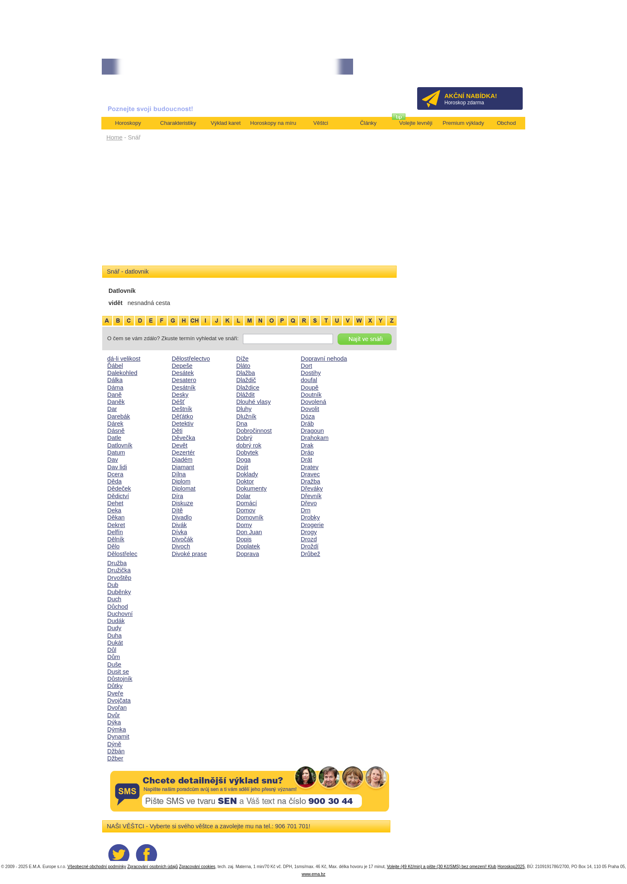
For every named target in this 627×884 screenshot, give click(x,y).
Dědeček (119, 488)
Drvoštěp (119, 577)
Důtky (115, 685)
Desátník (184, 387)
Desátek (183, 373)
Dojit (242, 467)
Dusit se (118, 671)
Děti (177, 430)
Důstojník (119, 678)
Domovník (249, 517)
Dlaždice (247, 387)
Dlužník (246, 416)
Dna (241, 423)
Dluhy (244, 409)
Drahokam (314, 437)
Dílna (179, 474)
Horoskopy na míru (273, 123)
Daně (114, 394)
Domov (245, 510)
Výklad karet (226, 123)
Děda (114, 481)
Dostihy (311, 373)
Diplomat (184, 488)
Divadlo (182, 517)
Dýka (114, 722)
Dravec (310, 474)
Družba (116, 563)
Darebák (118, 416)
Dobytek (247, 452)
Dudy (114, 628)
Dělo (113, 546)
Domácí (246, 503)
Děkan (116, 517)
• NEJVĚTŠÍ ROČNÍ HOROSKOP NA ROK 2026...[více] (255, 67)
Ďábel (115, 365)
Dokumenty (251, 488)
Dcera (115, 474)
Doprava (247, 554)
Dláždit (245, 394)
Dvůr (113, 715)
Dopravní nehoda (324, 358)
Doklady (247, 474)
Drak (307, 445)
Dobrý (244, 437)
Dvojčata (119, 700)
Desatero (184, 380)
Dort (306, 365)
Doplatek (248, 546)
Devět (180, 445)
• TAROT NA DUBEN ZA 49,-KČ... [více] (146, 67)
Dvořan (116, 707)
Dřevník (311, 496)
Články (368, 123)
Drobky (310, 517)
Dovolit (310, 409)
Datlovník (119, 445)
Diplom (181, 481)
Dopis (244, 539)
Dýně (114, 744)
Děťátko (182, 416)
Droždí (309, 546)
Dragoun (312, 430)
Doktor (245, 481)
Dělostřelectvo (191, 358)
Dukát (115, 642)
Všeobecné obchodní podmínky (96, 866)
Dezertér (183, 452)
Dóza (308, 416)
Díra (177, 496)
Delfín (115, 532)
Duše (114, 664)
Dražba (310, 481)
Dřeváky (312, 488)
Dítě (177, 510)
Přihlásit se (502, 69)
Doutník (311, 394)
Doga (243, 459)
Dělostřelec (122, 554)
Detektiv (183, 423)
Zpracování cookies (197, 866)
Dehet (115, 503)
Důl (111, 649)
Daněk (116, 401)
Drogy (309, 532)
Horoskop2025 (511, 866)
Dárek (115, 423)
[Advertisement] (249, 206)
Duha (114, 635)
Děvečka (183, 437)
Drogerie (312, 525)
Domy (244, 525)
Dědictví (118, 496)
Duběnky (119, 592)
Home (114, 137)
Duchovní (120, 613)
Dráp (307, 452)
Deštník (182, 409)
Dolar (243, 496)
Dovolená (313, 401)
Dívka (179, 532)
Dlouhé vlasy (253, 401)
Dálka (115, 380)
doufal (309, 380)
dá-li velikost (123, 358)
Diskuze (182, 503)
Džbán (116, 751)
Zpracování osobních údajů (152, 866)
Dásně (116, 430)
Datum (116, 452)
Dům (113, 657)
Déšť (178, 401)
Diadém (182, 459)
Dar (112, 409)
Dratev (309, 467)
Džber (115, 758)
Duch (114, 599)
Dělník (115, 539)
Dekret (116, 525)
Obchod (506, 123)
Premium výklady (463, 123)
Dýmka (116, 729)
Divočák (182, 539)
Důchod (117, 606)
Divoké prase (189, 554)
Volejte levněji (416, 123)
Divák (179, 525)
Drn (305, 510)
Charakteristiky (178, 123)
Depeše (182, 365)
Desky (180, 394)
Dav (112, 459)
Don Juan (249, 532)
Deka (114, 510)
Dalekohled (122, 373)
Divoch (181, 546)
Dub (112, 585)
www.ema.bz (313, 874)
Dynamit (118, 736)
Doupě (309, 387)
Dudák (116, 621)
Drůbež (310, 554)
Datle (114, 437)
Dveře (115, 693)
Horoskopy (128, 123)
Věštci (320, 123)
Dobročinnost (254, 430)
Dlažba (245, 373)
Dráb (307, 423)
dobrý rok (248, 445)
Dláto (243, 365)
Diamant (183, 467)
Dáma (115, 387)
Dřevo (309, 503)
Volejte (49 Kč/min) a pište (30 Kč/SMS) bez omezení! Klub (441, 866)
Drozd (309, 539)
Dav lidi (117, 467)
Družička (119, 570)
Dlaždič (246, 380)
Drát (306, 459)
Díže (242, 358)
